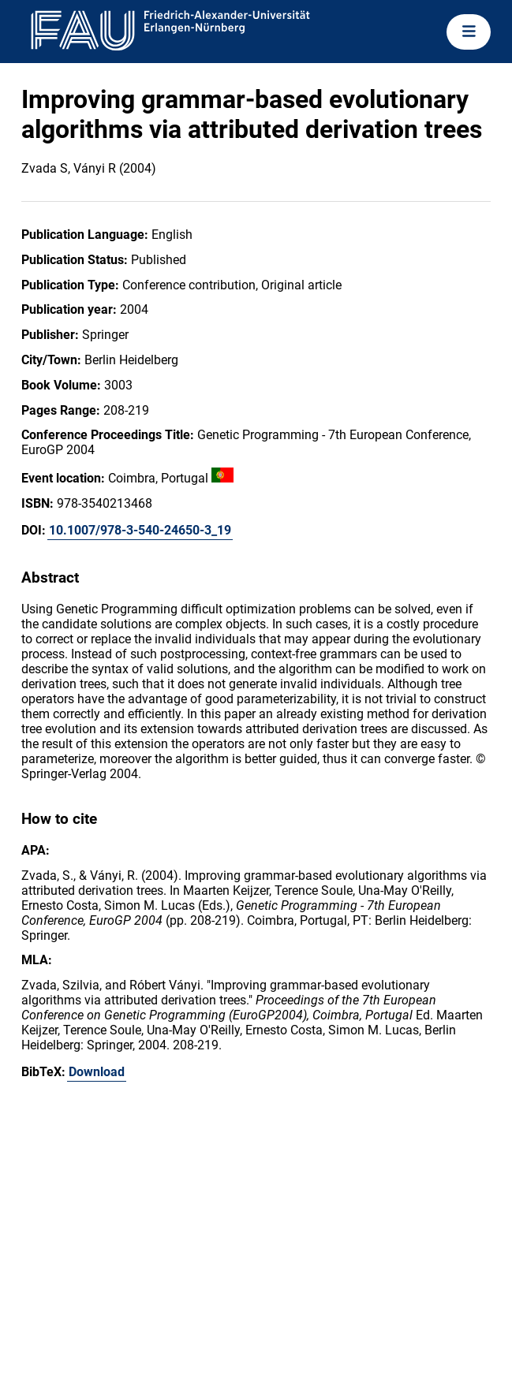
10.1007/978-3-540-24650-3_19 (140, 530)
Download (97, 1071)
